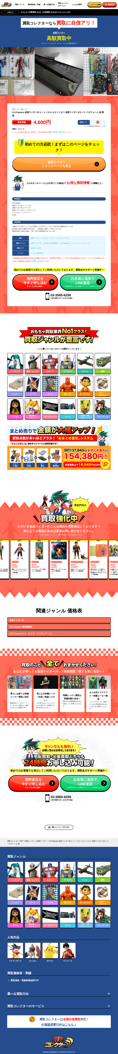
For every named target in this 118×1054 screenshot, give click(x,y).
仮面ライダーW (36, 243)
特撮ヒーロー (15, 109)
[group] (19, 559)
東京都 (33, 248)
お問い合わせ (59, 132)
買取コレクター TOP (15, 841)
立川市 (39, 248)
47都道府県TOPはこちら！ (59, 1024)
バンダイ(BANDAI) (37, 253)
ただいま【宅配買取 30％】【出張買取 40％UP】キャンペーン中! (45, 12)
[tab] (57, 92)
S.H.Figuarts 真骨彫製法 (50, 243)
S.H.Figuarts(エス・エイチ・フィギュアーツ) (74, 243)
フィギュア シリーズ (47, 238)
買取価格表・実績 (34, 4)
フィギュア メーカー (62, 238)
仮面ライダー (59, 33)
